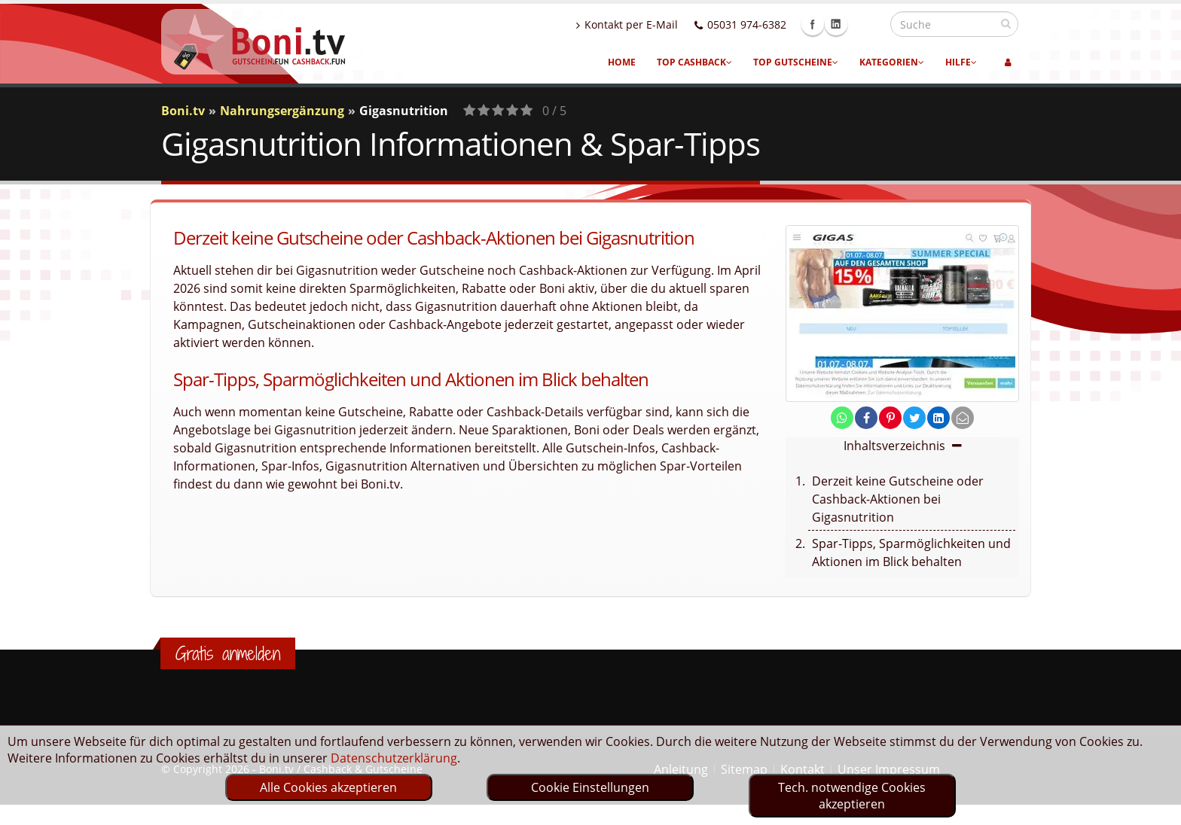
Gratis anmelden (227, 653)
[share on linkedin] (938, 417)
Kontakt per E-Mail (659, 24)
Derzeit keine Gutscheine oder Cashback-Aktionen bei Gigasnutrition (898, 499)
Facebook (845, 24)
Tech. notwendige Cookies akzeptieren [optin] (852, 795)
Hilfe (961, 62)
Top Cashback (694, 62)
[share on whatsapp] (842, 417)
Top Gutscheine (795, 62)
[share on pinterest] (890, 417)
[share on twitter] (914, 417)
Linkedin (868, 24)
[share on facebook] (866, 417)
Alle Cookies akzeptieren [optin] (328, 787)
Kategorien (891, 62)
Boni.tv (183, 110)
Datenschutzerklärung (394, 758)
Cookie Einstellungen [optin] (590, 787)
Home (622, 62)
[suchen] (1006, 23)
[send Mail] (963, 417)
